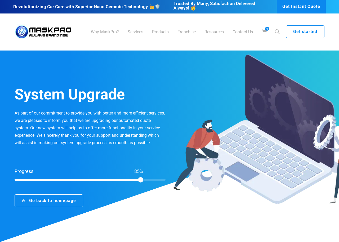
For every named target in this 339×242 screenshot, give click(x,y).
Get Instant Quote (301, 6)
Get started (305, 31)
